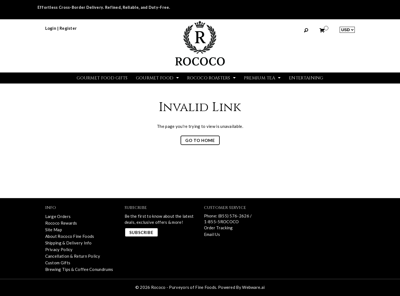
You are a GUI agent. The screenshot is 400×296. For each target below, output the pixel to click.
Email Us (212, 234)
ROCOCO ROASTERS (208, 78)
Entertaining (306, 78)
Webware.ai (253, 287)
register (68, 28)
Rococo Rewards (61, 222)
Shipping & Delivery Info (68, 242)
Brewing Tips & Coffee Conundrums (79, 269)
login (51, 28)
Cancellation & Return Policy (72, 256)
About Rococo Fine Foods (69, 236)
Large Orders (58, 216)
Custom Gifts (58, 262)
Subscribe (141, 232)
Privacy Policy (59, 249)
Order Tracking (218, 227)
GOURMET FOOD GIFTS (102, 78)
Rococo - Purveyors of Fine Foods (183, 287)
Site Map (53, 229)
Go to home (200, 140)
